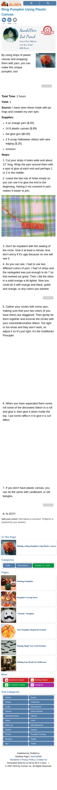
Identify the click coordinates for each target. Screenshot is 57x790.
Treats (33, 743)
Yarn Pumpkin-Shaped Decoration (31, 630)
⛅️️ (48, 763)
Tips (7, 743)
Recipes (8, 739)
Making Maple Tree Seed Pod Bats (31, 646)
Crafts (7, 565)
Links (33, 720)
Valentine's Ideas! (14, 680)
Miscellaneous (37, 725)
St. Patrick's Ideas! (15, 685)
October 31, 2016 (42, 565)
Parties (8, 730)
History (34, 716)
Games (8, 711)
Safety (33, 739)
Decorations (23, 565)
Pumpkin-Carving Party (27, 597)
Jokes (7, 720)
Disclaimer (15, 759)
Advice (8, 697)
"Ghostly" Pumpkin (25, 613)
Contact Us (42, 759)
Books (33, 697)
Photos (8, 734)
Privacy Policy (28, 759)
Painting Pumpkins (25, 581)
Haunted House (12, 716)
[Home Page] (11, 1)
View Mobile (36, 756)
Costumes (35, 702)
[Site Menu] (31, 3)
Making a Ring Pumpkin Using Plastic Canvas (36, 546)
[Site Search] (48, 3)
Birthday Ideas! (39, 680)
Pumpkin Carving (38, 734)
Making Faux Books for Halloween (31, 662)
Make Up (9, 725)
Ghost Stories (37, 711)
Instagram (37, 685)
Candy (8, 702)
